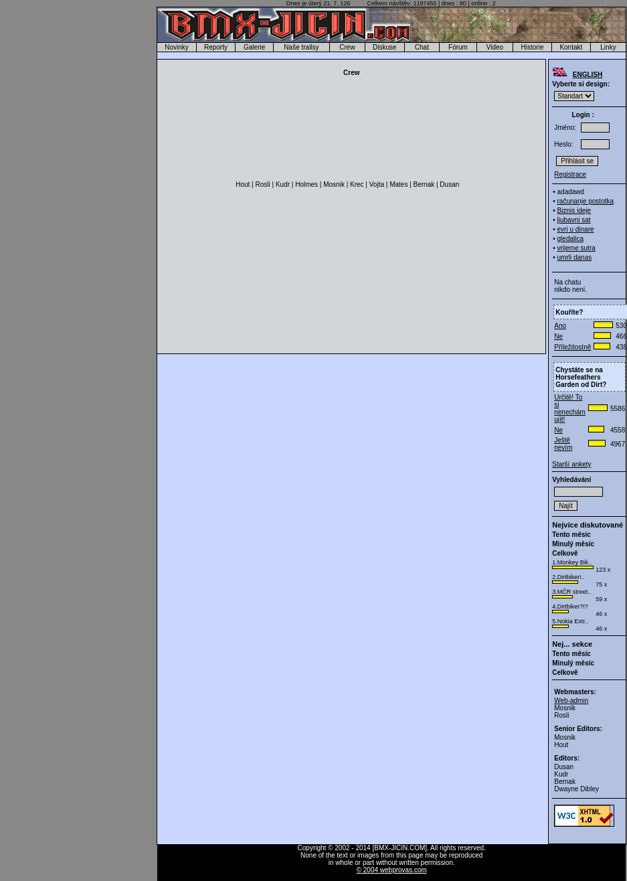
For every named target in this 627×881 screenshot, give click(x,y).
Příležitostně (572, 347)
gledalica (570, 238)
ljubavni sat (574, 220)
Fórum (458, 47)
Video (494, 47)
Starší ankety (571, 464)
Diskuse (385, 47)
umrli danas (574, 257)
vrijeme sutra (576, 248)
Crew (347, 47)
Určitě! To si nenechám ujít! (570, 408)
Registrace (570, 174)
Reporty (216, 47)
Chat (422, 47)
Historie (532, 47)
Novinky (177, 47)
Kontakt (570, 47)
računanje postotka (585, 201)
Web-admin (571, 700)
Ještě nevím (563, 443)
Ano (560, 325)
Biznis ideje (574, 210)
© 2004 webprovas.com (392, 870)
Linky (608, 47)
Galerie (254, 47)
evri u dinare (575, 229)
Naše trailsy (301, 47)
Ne (558, 336)
